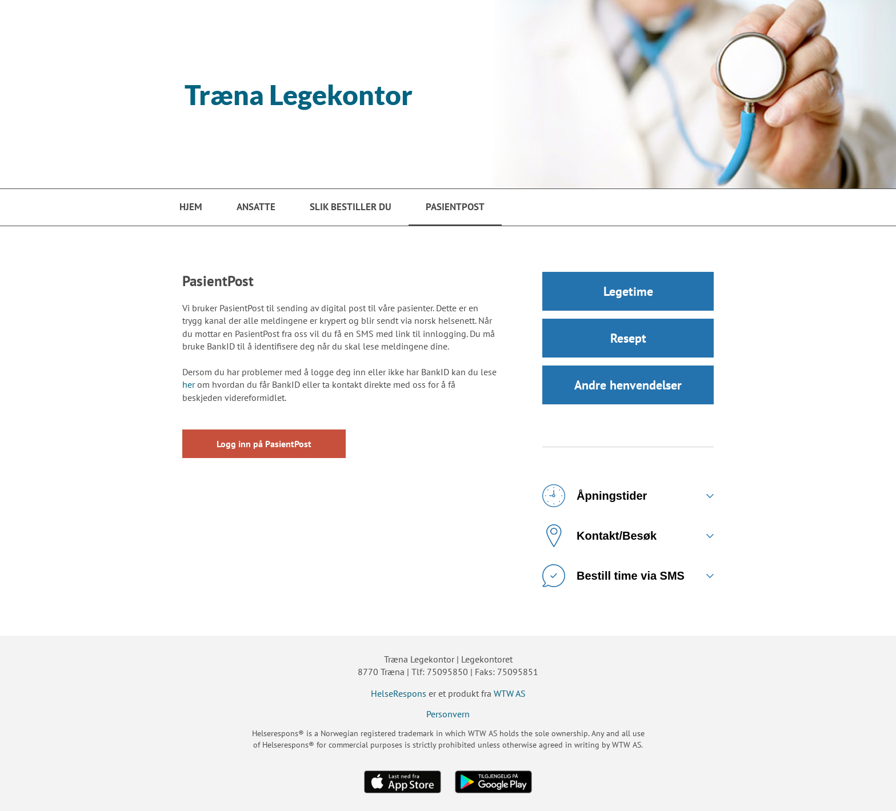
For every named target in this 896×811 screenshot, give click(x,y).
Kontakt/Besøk (599, 535)
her (188, 384)
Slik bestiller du (350, 206)
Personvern (448, 714)
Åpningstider (594, 495)
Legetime (628, 291)
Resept (628, 338)
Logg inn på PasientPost (264, 443)
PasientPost (455, 206)
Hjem (190, 206)
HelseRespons (398, 693)
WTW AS (510, 693)
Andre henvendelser (628, 385)
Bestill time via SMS (613, 575)
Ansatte (256, 206)
